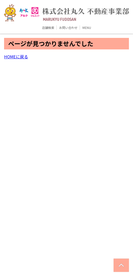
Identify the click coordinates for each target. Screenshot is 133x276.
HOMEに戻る (16, 57)
